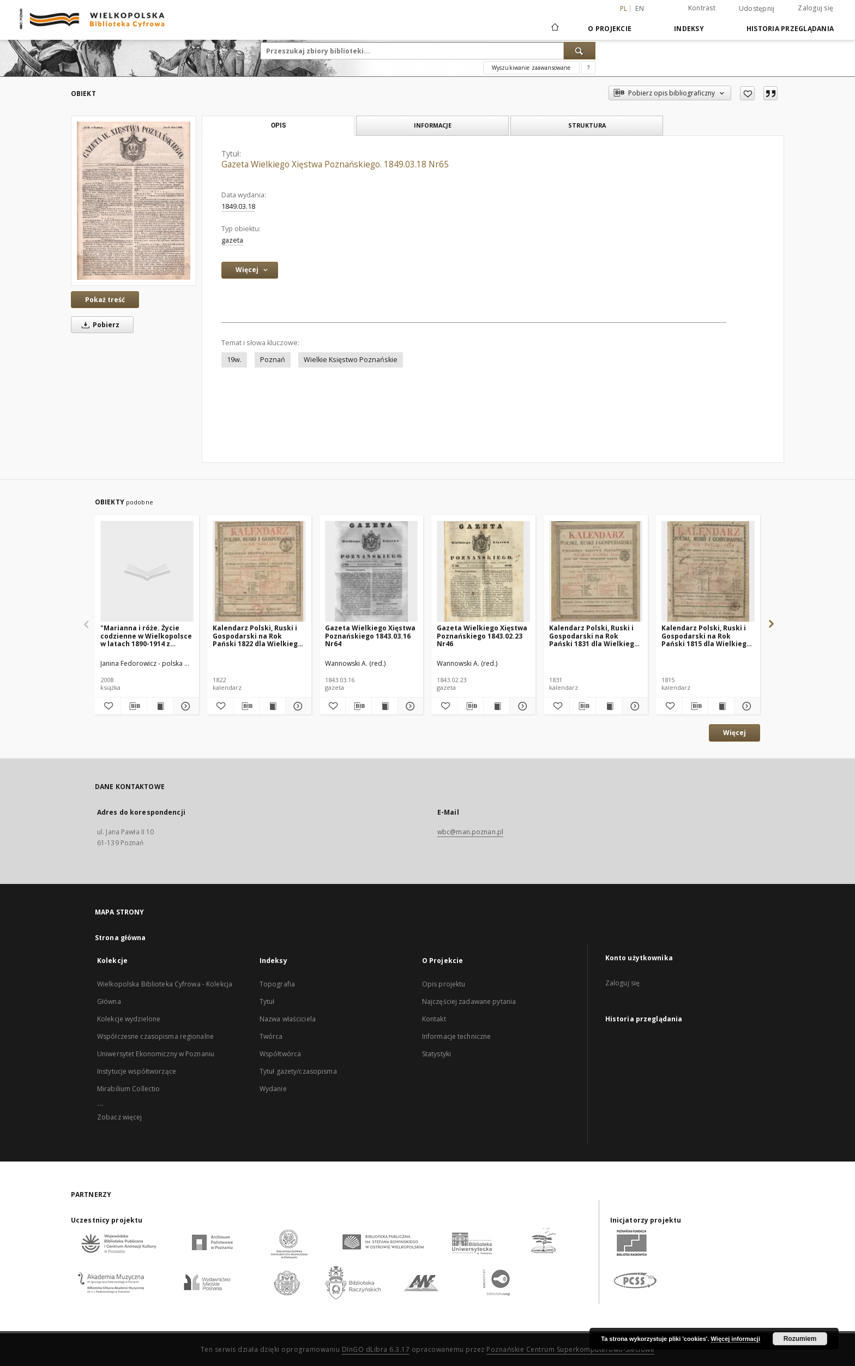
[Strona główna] (554, 28)
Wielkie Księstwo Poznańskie (351, 359)
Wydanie (273, 1088)
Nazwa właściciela (288, 1019)
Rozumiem (800, 1339)
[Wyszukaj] (579, 50)
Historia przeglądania (790, 28)
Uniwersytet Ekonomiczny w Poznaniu (155, 1053)
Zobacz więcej (119, 1117)
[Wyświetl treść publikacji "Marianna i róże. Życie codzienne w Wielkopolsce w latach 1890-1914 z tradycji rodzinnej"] (160, 706)
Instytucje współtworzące (136, 1071)
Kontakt (434, 1019)
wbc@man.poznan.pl (470, 832)
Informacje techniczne (456, 1036)
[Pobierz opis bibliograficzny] (134, 706)
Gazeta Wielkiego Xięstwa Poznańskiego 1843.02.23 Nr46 (482, 635)
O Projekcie (609, 28)
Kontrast (701, 8)
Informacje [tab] (432, 125)
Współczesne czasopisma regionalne (155, 1036)
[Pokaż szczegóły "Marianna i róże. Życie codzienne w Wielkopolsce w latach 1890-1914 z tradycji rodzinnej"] (184, 706)
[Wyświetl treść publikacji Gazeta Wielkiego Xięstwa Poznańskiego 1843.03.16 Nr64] (385, 706)
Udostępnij (757, 8)
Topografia (277, 984)
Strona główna (120, 937)
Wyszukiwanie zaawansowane (531, 67)
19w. (234, 359)
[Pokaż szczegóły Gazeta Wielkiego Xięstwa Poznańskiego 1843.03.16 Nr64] (409, 706)
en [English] (639, 8)
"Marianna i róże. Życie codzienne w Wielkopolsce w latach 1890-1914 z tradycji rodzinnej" (146, 635)
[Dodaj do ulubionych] (747, 93)
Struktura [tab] (587, 125)
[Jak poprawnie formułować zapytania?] (588, 67)
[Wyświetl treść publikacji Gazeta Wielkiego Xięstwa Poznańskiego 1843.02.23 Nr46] (496, 706)
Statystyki (436, 1053)
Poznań (272, 359)
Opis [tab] (278, 125)
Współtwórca (280, 1053)
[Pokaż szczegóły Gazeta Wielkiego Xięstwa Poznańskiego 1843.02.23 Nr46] (521, 706)
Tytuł (267, 1001)
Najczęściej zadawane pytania (469, 1001)
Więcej (734, 732)
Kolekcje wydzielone (128, 1019)
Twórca (271, 1036)
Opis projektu (444, 984)
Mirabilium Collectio (128, 1088)
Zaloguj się (815, 8)
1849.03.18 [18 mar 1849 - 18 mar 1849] (238, 206)
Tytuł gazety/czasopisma (298, 1071)
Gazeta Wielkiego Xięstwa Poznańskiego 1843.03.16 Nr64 (370, 635)
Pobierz (98, 324)
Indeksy (689, 28)
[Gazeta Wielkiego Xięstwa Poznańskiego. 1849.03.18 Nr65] (133, 200)
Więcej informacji (735, 1338)
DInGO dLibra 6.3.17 (376, 1349)
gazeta (232, 240)
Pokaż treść (105, 299)
